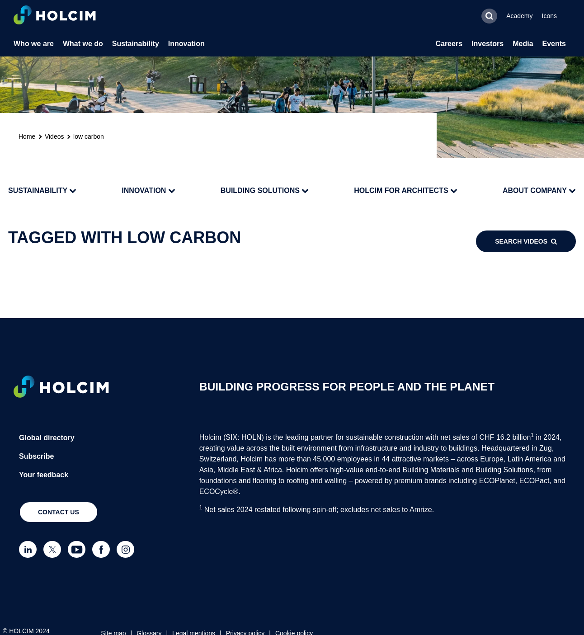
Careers (448, 43)
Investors (487, 43)
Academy (519, 15)
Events (554, 43)
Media (523, 43)
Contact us (58, 512)
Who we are (34, 43)
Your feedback (43, 475)
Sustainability (135, 43)
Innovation (186, 43)
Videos (54, 136)
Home (27, 136)
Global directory (47, 438)
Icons (549, 15)
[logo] (55, 16)
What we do (83, 43)
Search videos (526, 241)
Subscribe (36, 456)
